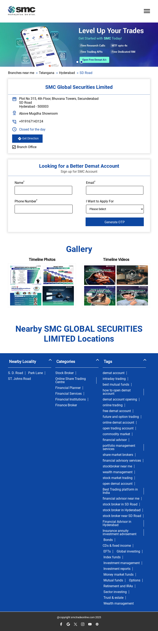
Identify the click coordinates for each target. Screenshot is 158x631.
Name (19, 182)
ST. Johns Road (19, 378)
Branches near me (21, 73)
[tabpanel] (79, 45)
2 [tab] (81, 62)
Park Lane (35, 373)
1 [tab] (77, 62)
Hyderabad (67, 73)
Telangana (46, 73)
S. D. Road (15, 373)
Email (90, 182)
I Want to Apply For (100, 201)
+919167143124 (31, 121)
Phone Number (26, 201)
